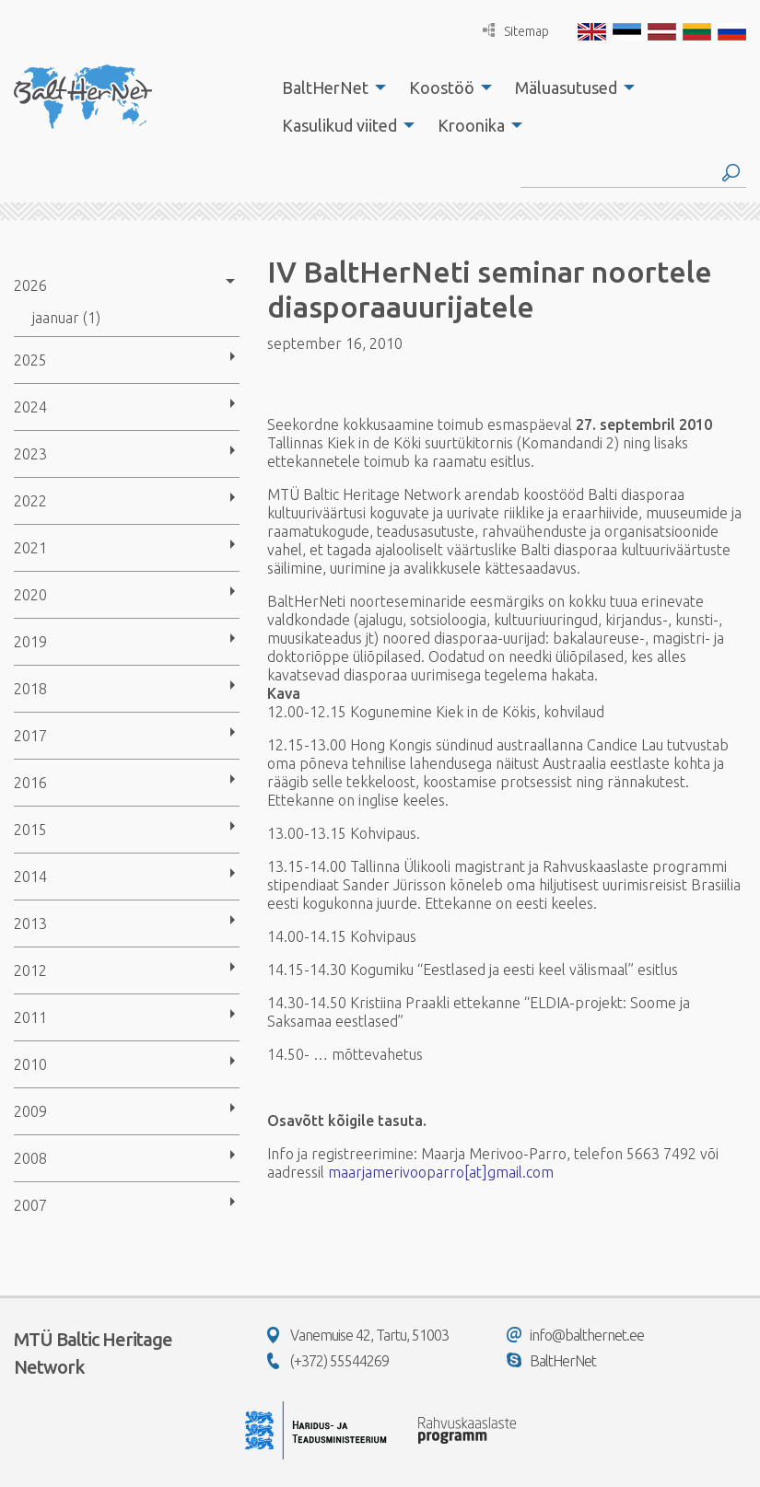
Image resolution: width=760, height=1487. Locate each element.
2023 (30, 454)
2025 (30, 360)
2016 (30, 782)
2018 (30, 688)
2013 (30, 923)
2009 (30, 1111)
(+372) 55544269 (328, 1361)
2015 (30, 829)
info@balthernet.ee (575, 1335)
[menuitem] (329, 87)
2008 (30, 1158)
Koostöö (441, 87)
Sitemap (516, 31)
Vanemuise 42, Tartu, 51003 (358, 1335)
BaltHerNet (325, 87)
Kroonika (471, 125)
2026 (30, 285)
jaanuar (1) (66, 317)
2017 (30, 735)
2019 (30, 641)
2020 (30, 595)
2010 (30, 1064)
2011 (30, 1017)
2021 (30, 548)
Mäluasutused (566, 87)
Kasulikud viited (339, 125)
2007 (30, 1205)
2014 (30, 876)
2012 (30, 970)
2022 (30, 501)
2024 (30, 407)
